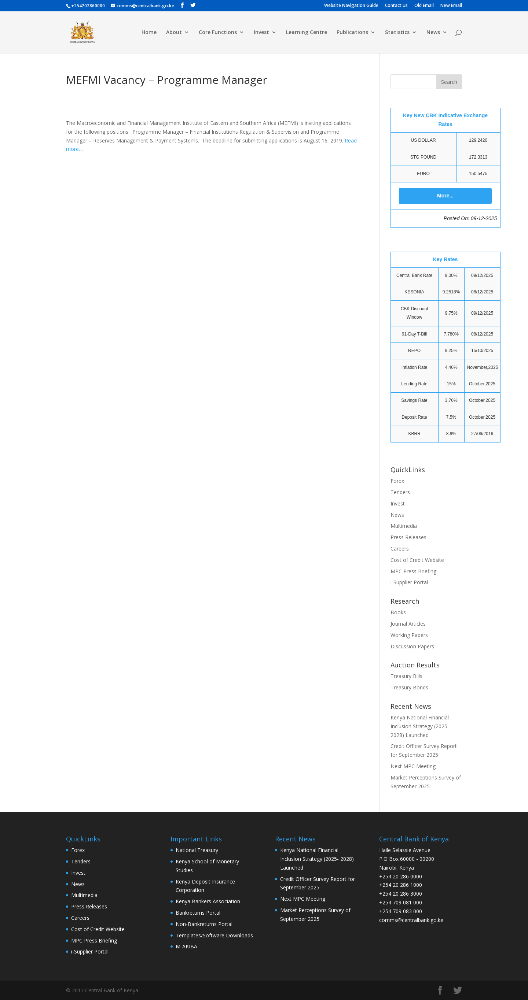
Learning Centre (306, 33)
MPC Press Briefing (413, 571)
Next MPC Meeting (413, 766)
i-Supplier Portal (409, 582)
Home (149, 33)
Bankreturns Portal (198, 912)
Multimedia (403, 525)
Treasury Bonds (409, 687)
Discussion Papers (412, 646)
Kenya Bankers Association (208, 901)
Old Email (424, 5)
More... (445, 196)
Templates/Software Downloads (214, 935)
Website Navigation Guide (351, 5)
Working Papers (409, 635)
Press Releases (408, 537)
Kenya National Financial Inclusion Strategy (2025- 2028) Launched (419, 726)
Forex (397, 480)
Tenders (400, 492)
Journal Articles (408, 623)
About (174, 33)
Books (398, 612)
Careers (399, 548)
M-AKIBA (186, 946)
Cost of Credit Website (417, 559)
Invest (261, 33)
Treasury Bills (406, 676)
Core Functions (218, 33)
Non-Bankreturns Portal (204, 924)
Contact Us (396, 5)
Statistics (397, 33)
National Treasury (197, 850)
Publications (352, 33)
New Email (451, 5)
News (433, 33)
